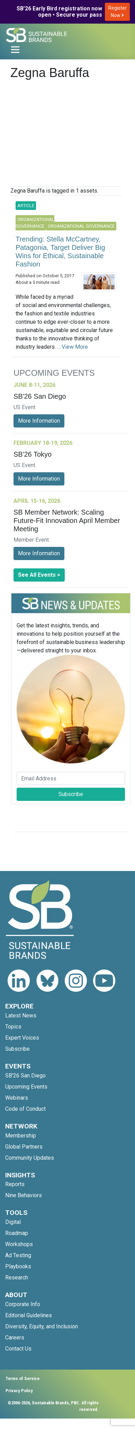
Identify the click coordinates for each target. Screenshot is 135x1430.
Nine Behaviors (23, 1195)
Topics (13, 1026)
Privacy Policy (19, 1390)
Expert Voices (22, 1037)
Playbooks (18, 1266)
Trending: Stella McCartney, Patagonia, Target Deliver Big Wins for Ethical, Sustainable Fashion (60, 251)
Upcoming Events (26, 1086)
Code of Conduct (25, 1109)
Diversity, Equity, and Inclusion (41, 1326)
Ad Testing (18, 1255)
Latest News (20, 1015)
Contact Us (18, 1348)
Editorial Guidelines (28, 1315)
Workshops (19, 1244)
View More (75, 347)
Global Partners (24, 1146)
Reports (15, 1184)
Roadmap (16, 1233)
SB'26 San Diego (25, 1075)
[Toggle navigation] (15, 50)
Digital (13, 1222)
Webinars (16, 1097)
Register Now (117, 11)
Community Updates (29, 1157)
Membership (20, 1135)
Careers (14, 1337)
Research (16, 1277)
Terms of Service (22, 1378)
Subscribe (70, 794)
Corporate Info (22, 1304)
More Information (39, 420)
